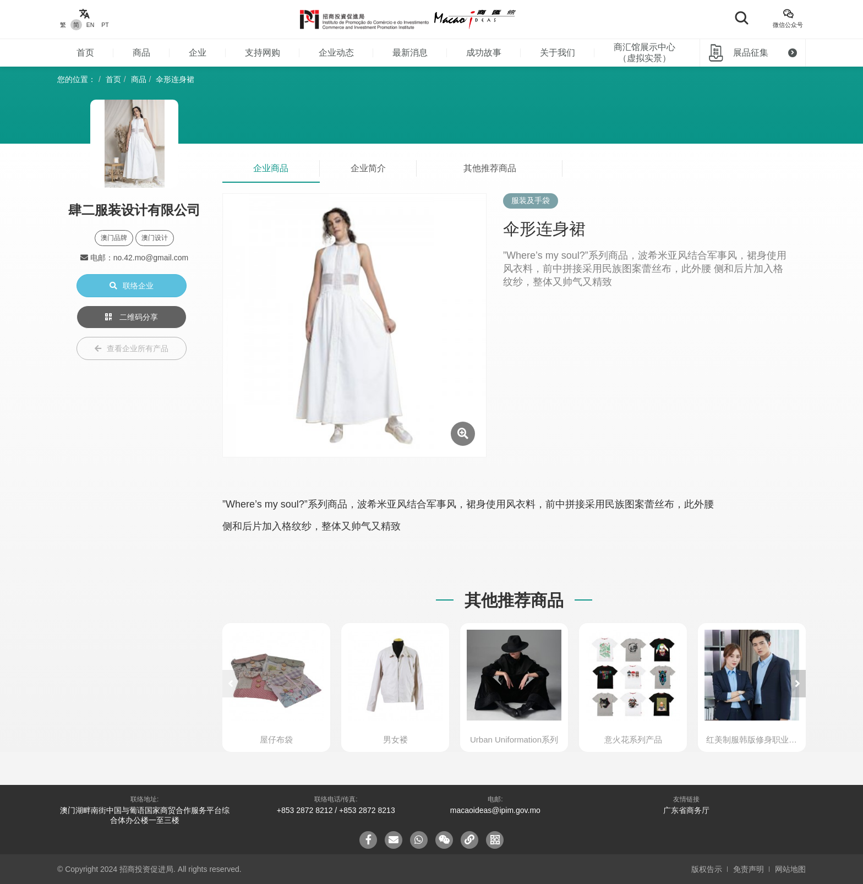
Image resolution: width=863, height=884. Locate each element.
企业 (197, 52)
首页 (85, 52)
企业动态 (336, 52)
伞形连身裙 (175, 79)
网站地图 (790, 869)
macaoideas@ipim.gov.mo (495, 810)
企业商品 (270, 168)
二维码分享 (131, 317)
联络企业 (132, 285)
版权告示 (706, 869)
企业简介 (368, 168)
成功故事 (483, 52)
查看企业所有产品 (131, 348)
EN (90, 24)
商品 (141, 52)
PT (104, 24)
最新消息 (410, 52)
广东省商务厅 (686, 810)
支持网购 (262, 52)
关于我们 (557, 52)
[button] (797, 683)
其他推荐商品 (489, 168)
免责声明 (748, 869)
